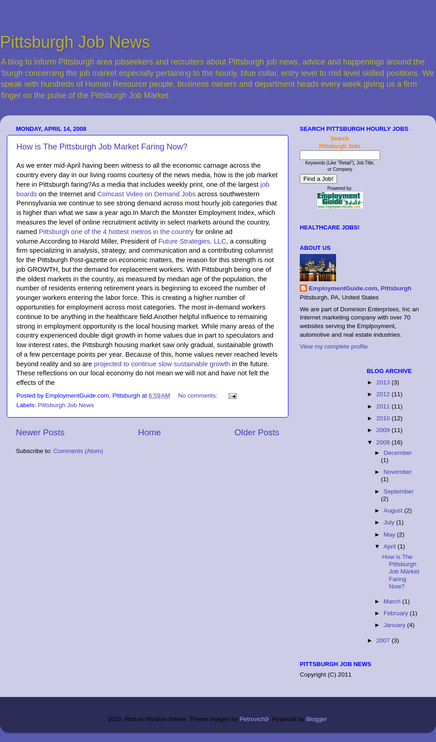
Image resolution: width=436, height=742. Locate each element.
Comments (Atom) (79, 451)
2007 (383, 640)
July (390, 522)
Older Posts (256, 432)
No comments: (198, 395)
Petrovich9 (253, 719)
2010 (383, 418)
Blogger (316, 719)
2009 (383, 430)
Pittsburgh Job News (75, 42)
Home (149, 432)
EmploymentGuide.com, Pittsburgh (360, 288)
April (391, 546)
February (397, 613)
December (398, 452)
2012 (383, 394)
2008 (383, 442)
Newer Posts (40, 432)
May (390, 534)
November (398, 471)
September (399, 491)
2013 (383, 382)
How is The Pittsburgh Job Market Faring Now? (102, 146)
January (395, 625)
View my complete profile (334, 346)
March (393, 601)
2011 (383, 406)
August (394, 510)
